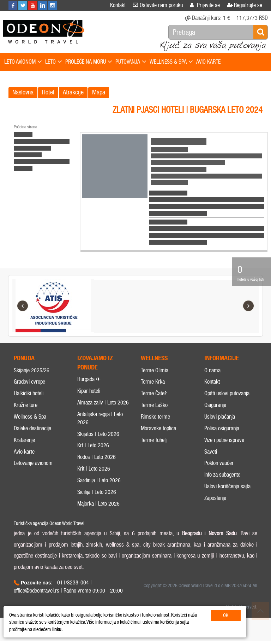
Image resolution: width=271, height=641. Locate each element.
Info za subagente (222, 482)
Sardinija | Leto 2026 (99, 488)
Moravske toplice (158, 436)
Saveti (210, 459)
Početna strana (25, 126)
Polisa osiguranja (221, 436)
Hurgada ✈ (89, 387)
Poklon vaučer (219, 471)
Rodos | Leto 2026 (96, 465)
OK (225, 615)
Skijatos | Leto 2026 (98, 442)
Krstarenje (24, 448)
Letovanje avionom (33, 471)
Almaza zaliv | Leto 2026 (103, 410)
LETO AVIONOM (23, 62)
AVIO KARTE (208, 61)
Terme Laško (154, 413)
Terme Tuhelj (154, 448)
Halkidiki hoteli (28, 401)
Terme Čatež (154, 401)
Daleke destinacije (32, 436)
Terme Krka (153, 390)
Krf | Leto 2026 (93, 453)
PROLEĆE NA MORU (88, 62)
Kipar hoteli (88, 399)
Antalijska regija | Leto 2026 (100, 426)
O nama (212, 378)
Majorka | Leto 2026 (98, 511)
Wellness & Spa (30, 424)
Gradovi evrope (29, 390)
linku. (57, 630)
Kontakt (212, 390)
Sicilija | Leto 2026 (96, 500)
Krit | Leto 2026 (93, 476)
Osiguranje (215, 413)
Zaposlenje (215, 506)
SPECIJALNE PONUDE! (27, 78)
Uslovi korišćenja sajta (227, 494)
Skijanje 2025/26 (31, 378)
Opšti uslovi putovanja (226, 401)
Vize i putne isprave (224, 448)
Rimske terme (155, 424)
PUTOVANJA (130, 62)
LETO (53, 62)
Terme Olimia (154, 378)
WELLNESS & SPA (171, 62)
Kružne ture (25, 413)
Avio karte (24, 459)
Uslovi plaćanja (219, 424)
